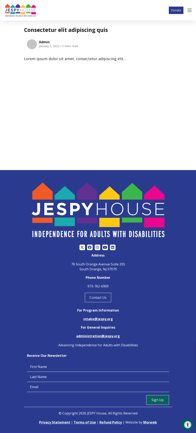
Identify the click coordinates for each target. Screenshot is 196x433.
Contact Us (98, 297)
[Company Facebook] (90, 247)
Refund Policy (110, 422)
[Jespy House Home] (20, 10)
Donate (176, 10)
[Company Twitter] (82, 247)
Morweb (150, 422)
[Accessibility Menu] (188, 425)
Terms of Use (85, 422)
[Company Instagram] (97, 247)
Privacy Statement (54, 422)
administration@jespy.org (98, 336)
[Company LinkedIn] (113, 247)
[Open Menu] (190, 10)
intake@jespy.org (98, 319)
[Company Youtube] (105, 247)
